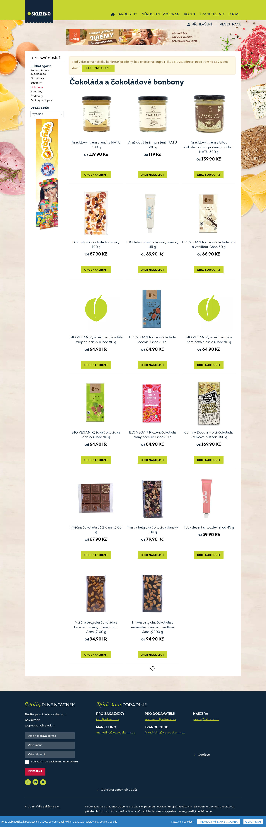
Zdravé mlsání (45, 58)
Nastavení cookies (181, 821)
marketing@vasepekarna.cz (115, 732)
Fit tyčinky (37, 78)
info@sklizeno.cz (107, 719)
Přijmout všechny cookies (218, 822)
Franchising (212, 14)
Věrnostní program (161, 14)
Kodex (189, 14)
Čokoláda (36, 87)
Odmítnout (253, 822)
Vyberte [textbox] (37, 114)
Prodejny (128, 14)
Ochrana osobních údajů (119, 789)
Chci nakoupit (98, 68)
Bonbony (36, 91)
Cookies (204, 754)
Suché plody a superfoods (39, 72)
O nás (234, 14)
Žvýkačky (36, 96)
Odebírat (35, 771)
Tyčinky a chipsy (41, 100)
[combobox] (47, 114)
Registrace (230, 24)
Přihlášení (202, 24)
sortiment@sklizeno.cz (160, 719)
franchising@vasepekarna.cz (165, 732)
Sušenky (36, 83)
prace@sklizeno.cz (206, 719)
